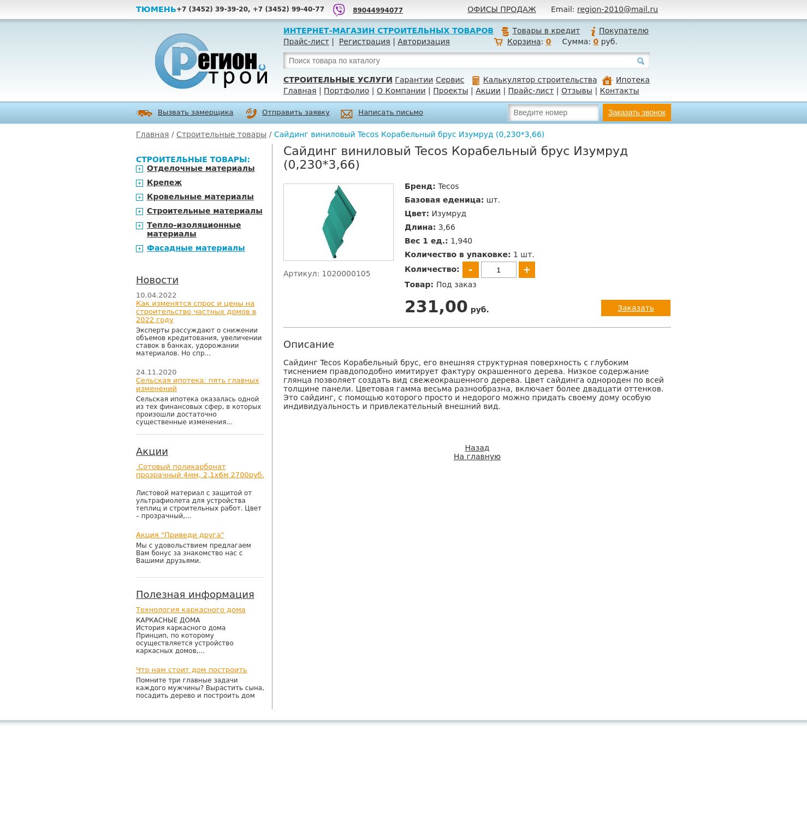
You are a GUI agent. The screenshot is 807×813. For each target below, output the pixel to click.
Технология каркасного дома (191, 610)
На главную (477, 456)
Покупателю (619, 30)
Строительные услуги (338, 79)
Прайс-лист (306, 41)
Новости (157, 280)
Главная (299, 90)
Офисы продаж (501, 9)
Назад (477, 447)
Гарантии (414, 79)
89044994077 (378, 10)
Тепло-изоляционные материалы (194, 229)
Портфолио (346, 90)
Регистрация (364, 41)
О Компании (401, 90)
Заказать (636, 308)
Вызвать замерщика (185, 113)
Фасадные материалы (196, 248)
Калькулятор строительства (534, 79)
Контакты (619, 90)
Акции (488, 90)
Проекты (450, 90)
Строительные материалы (205, 210)
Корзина (524, 41)
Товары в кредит (540, 30)
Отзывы (576, 90)
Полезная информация (195, 594)
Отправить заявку (288, 113)
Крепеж (164, 182)
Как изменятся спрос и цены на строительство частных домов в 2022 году (196, 311)
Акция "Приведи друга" (180, 535)
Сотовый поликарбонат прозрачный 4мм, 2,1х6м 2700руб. (200, 470)
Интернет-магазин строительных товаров (388, 30)
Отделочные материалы (201, 168)
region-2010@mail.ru (617, 9)
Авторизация (423, 41)
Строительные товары (221, 134)
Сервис (450, 79)
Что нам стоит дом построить (191, 670)
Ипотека (626, 79)
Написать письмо (382, 114)
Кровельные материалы (200, 196)
